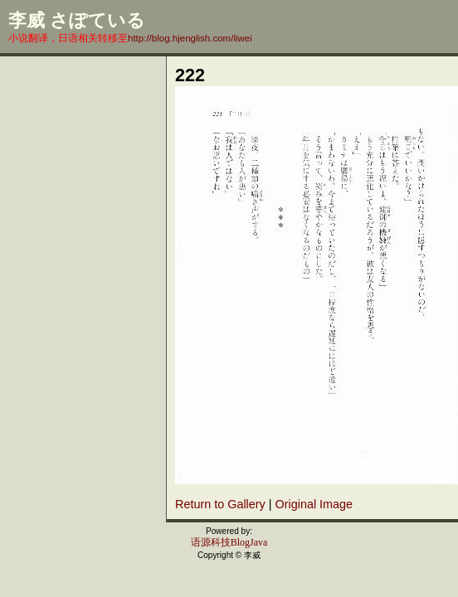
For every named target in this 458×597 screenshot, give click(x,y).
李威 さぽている (76, 20)
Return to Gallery (220, 504)
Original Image (314, 504)
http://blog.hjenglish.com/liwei (190, 38)
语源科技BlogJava (229, 542)
